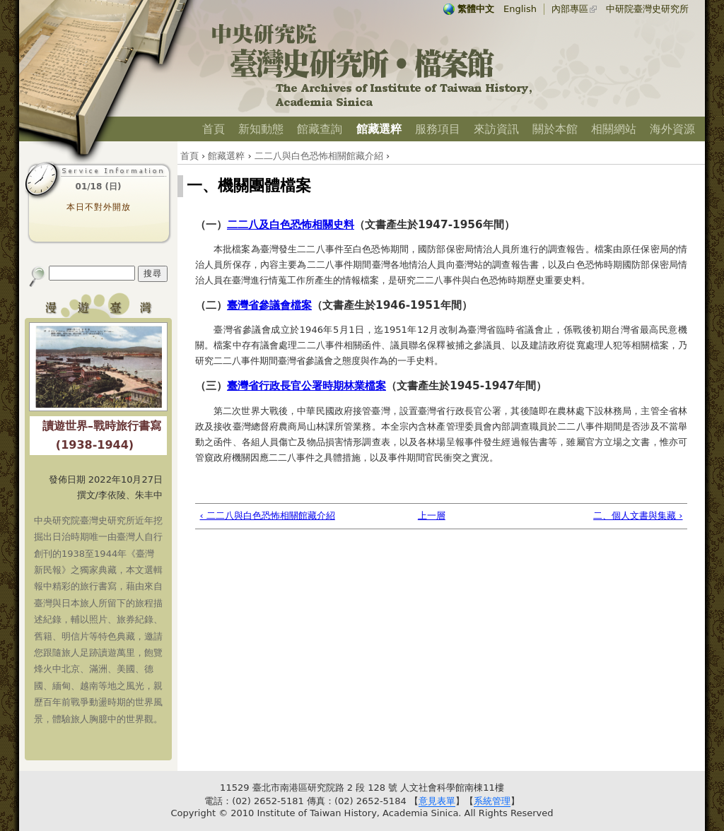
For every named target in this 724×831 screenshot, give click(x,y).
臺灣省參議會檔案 (269, 305)
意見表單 (437, 801)
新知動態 (261, 129)
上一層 (431, 515)
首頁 (213, 129)
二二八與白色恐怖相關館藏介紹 (319, 156)
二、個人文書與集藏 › (637, 515)
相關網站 (613, 129)
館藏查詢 (319, 129)
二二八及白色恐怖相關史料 (290, 224)
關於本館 (555, 129)
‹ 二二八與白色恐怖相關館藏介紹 (267, 515)
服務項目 (437, 129)
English (520, 9)
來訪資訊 (496, 129)
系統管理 (492, 801)
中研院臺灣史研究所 (647, 9)
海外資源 (672, 129)
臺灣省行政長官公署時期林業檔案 (306, 385)
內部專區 (569, 9)
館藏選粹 (379, 129)
